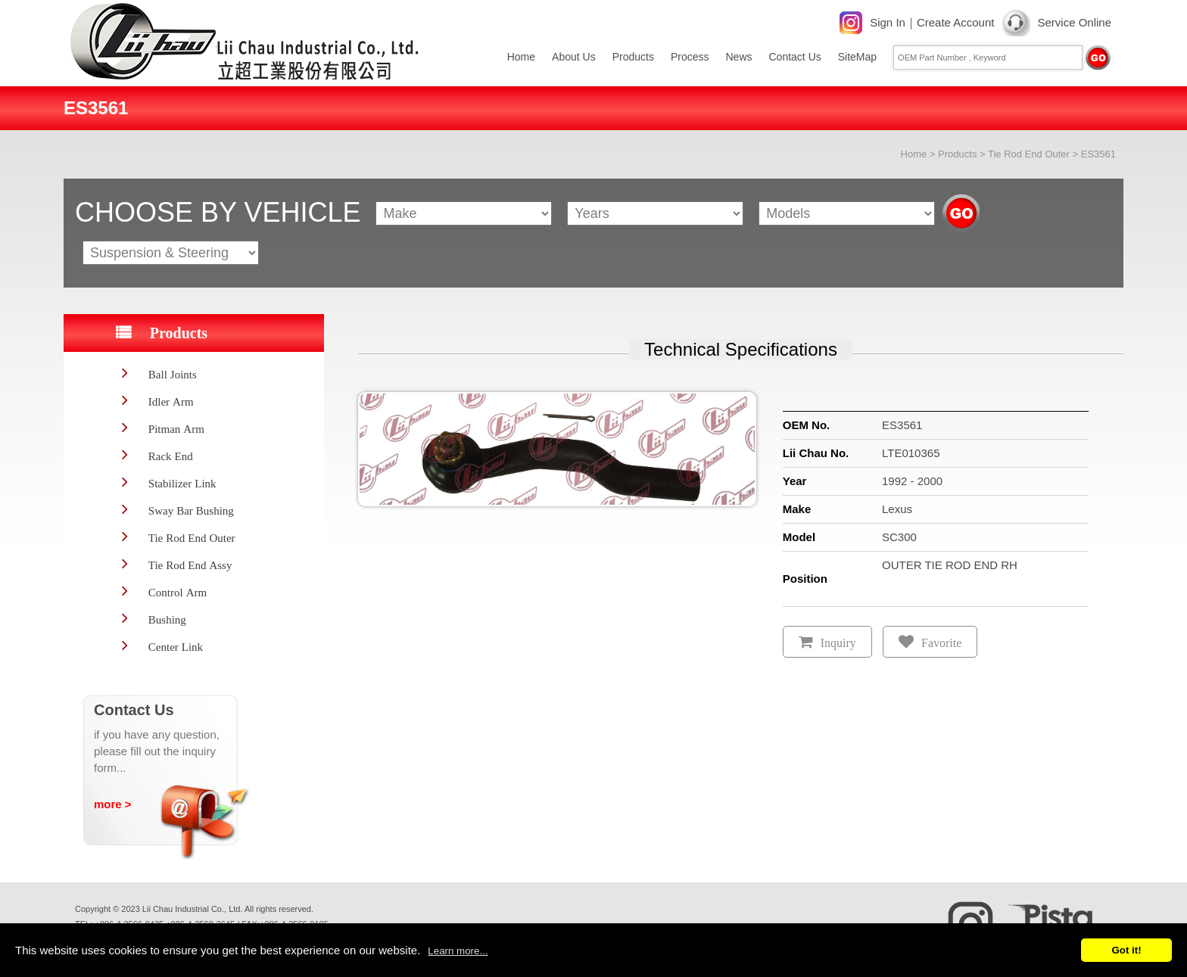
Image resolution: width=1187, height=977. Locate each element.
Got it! (1126, 950)
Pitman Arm (176, 428)
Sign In (887, 22)
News (738, 57)
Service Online (1074, 22)
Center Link (175, 646)
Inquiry (838, 642)
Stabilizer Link (182, 483)
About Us (574, 57)
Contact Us (795, 57)
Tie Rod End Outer (1029, 154)
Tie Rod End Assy (190, 565)
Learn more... (458, 951)
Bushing (167, 619)
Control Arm (177, 592)
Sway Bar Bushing (191, 510)
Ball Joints (172, 374)
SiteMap (857, 57)
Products (633, 57)
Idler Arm (171, 401)
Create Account (956, 22)
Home (521, 57)
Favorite (941, 642)
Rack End (170, 456)
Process (690, 57)
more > (113, 804)
